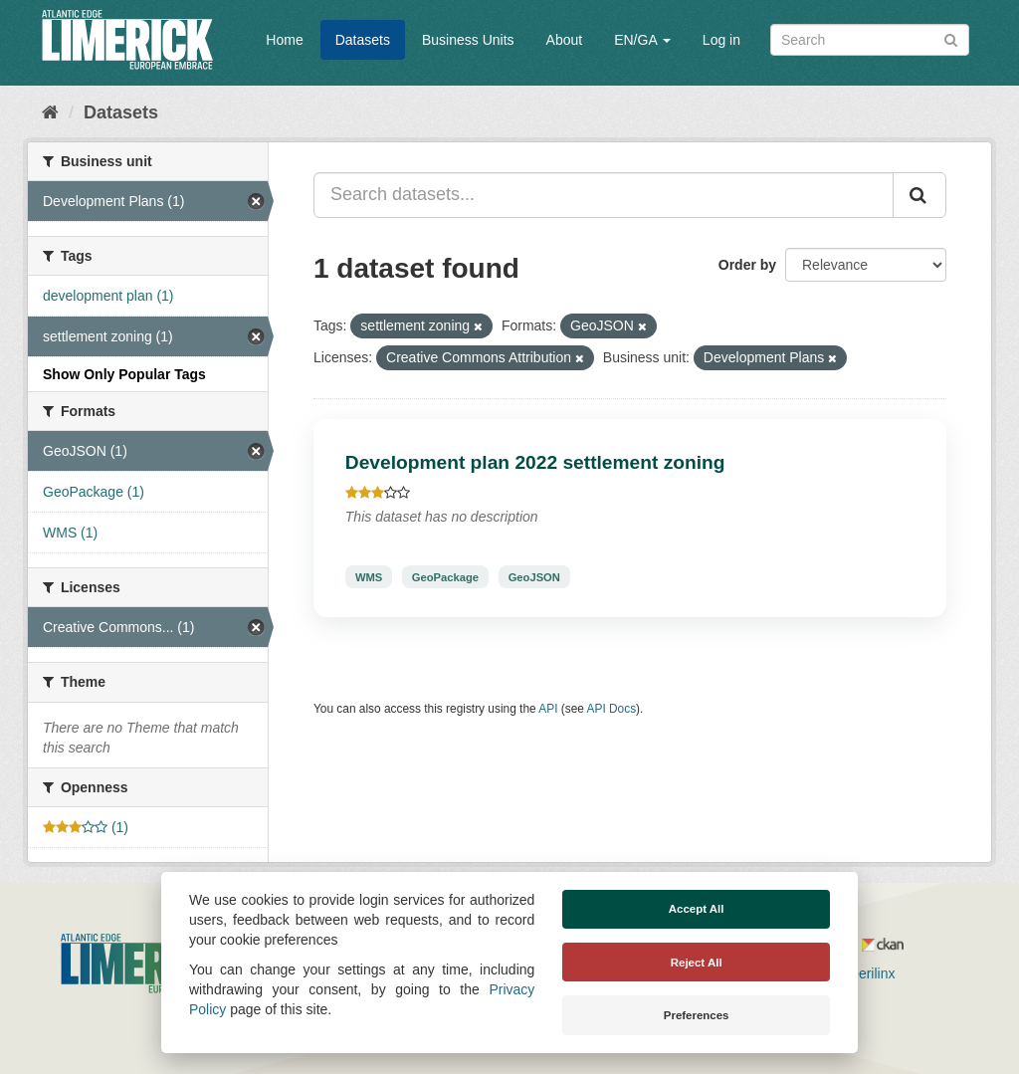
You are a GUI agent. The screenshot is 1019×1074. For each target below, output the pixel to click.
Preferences (696, 1015)
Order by (747, 265)
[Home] (50, 112)
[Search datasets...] (603, 195)
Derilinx (863, 973)
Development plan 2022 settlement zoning (535, 462)
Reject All (696, 962)
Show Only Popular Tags (124, 374)
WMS (368, 576)
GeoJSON (534, 576)
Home (284, 40)
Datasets (362, 40)
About (564, 40)
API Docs (612, 709)
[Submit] (950, 38)
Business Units (468, 40)
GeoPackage (445, 576)
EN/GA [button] (642, 40)
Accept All (696, 909)
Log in (721, 40)
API (547, 709)
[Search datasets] (869, 40)
